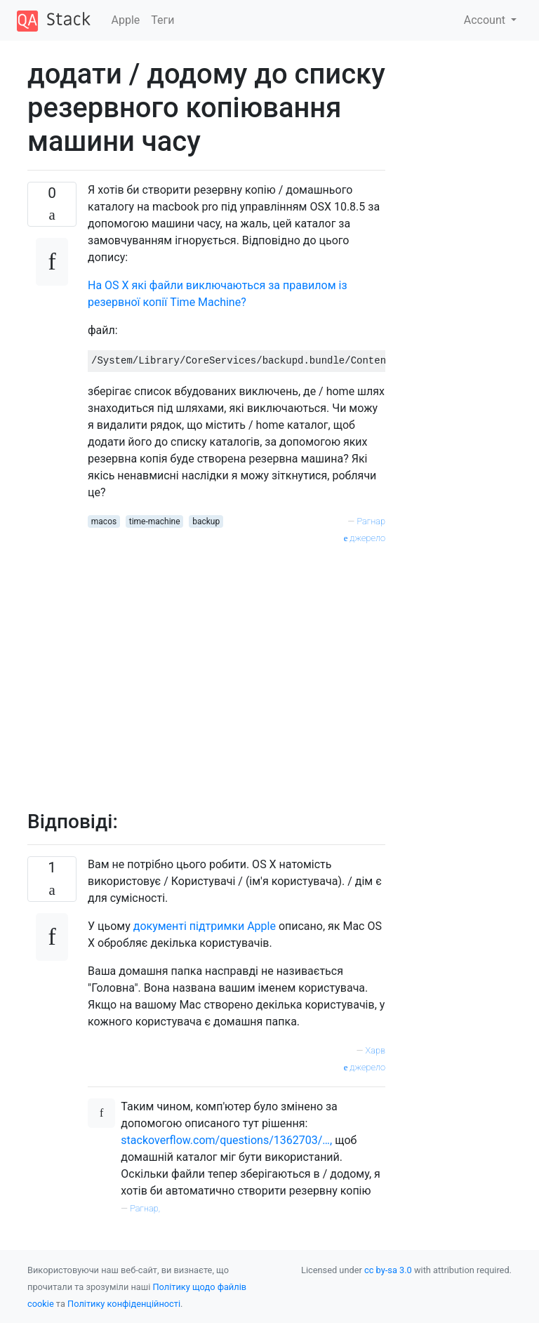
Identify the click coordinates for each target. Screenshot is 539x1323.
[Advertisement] (236, 669)
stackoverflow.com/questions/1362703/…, (226, 1140)
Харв (375, 1050)
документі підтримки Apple (204, 926)
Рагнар (371, 521)
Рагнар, (145, 1208)
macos (104, 521)
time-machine (154, 521)
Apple (126, 20)
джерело (364, 538)
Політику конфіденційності (123, 1303)
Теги (162, 20)
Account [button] (486, 20)
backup (206, 521)
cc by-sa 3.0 (388, 1270)
